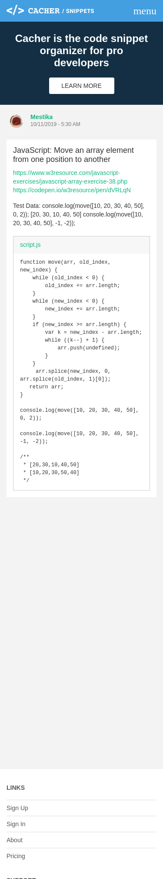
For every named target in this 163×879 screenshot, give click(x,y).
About (15, 840)
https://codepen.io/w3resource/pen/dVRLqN (72, 190)
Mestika (41, 116)
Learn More (81, 85)
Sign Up (17, 808)
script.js (30, 244)
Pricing (16, 856)
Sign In (16, 824)
